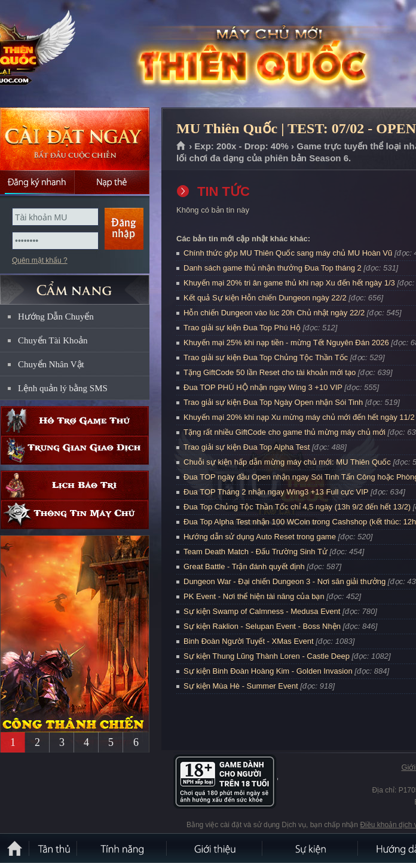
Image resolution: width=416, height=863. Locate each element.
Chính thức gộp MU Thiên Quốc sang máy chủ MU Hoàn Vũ (287, 252)
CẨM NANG (74, 284)
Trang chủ (181, 146)
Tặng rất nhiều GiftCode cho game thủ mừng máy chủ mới (284, 432)
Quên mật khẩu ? (40, 260)
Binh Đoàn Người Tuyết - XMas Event (248, 641)
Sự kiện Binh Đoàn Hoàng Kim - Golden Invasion (268, 671)
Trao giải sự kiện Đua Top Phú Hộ (242, 327)
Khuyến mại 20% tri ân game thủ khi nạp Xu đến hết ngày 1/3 (289, 282)
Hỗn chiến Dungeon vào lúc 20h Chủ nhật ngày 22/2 (274, 312)
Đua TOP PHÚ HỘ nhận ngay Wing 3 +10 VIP (262, 387)
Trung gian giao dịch (75, 450)
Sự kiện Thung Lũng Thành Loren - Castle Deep (266, 656)
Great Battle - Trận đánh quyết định (244, 566)
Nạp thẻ (112, 182)
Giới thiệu (215, 848)
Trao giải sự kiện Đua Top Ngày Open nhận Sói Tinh (273, 402)
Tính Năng (122, 848)
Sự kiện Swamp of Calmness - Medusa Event (261, 611)
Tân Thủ (54, 848)
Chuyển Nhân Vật (51, 364)
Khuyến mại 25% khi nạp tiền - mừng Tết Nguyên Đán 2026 (286, 342)
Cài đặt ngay (74, 139)
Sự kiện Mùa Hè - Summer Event (240, 685)
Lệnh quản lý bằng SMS (63, 388)
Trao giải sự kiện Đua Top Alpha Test (246, 447)
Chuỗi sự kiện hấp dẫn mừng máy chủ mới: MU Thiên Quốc (287, 461)
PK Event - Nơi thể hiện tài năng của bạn (254, 596)
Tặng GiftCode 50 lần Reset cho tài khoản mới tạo (269, 372)
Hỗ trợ (75, 420)
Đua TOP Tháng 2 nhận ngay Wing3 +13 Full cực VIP (275, 491)
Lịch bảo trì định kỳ (75, 485)
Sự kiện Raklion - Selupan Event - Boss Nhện (262, 626)
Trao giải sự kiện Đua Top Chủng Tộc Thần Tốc (265, 357)
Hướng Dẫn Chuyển (56, 316)
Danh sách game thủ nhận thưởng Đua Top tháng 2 (272, 267)
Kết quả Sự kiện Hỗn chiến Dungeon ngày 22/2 (265, 297)
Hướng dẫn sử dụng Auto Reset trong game (259, 536)
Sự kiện (311, 848)
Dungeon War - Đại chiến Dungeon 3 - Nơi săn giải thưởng (284, 581)
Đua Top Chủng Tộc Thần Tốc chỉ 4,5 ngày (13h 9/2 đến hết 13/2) (297, 506)
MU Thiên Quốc (86, 54)
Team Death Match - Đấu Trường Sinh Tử (255, 551)
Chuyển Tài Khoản (53, 340)
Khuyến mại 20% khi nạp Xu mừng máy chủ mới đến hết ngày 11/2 (299, 417)
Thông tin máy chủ (75, 514)
